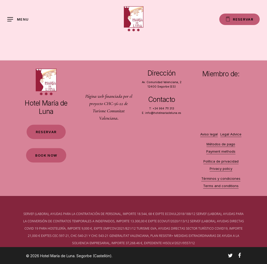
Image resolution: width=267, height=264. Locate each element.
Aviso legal (209, 137)
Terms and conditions (221, 189)
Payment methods (220, 154)
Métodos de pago (221, 147)
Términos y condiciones (220, 182)
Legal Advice (230, 137)
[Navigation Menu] (18, 19)
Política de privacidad (221, 164)
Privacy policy (221, 172)
